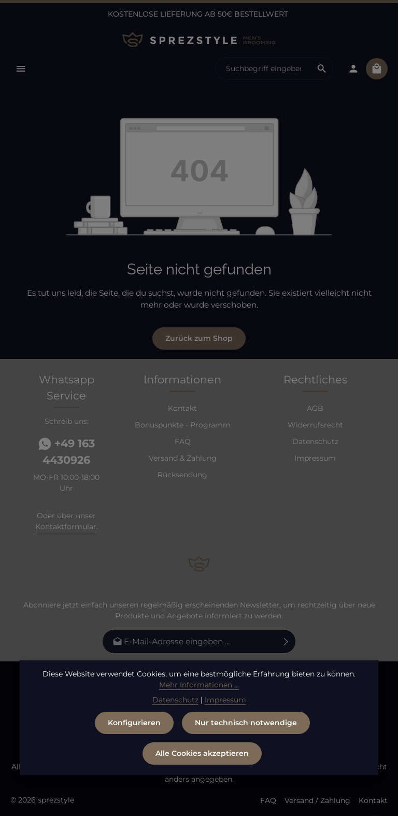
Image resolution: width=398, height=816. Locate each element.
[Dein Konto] (352, 69)
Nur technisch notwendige (246, 731)
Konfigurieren (134, 731)
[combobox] (262, 69)
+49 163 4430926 (66, 452)
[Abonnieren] (286, 642)
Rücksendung (182, 475)
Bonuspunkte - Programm (183, 426)
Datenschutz (315, 442)
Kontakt (182, 409)
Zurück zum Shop (199, 339)
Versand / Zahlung (317, 800)
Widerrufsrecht (315, 426)
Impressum (315, 459)
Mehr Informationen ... (199, 693)
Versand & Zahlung (183, 459)
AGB (315, 409)
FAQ (183, 442)
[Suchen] (320, 69)
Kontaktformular (65, 527)
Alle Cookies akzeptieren (202, 761)
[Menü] (21, 69)
